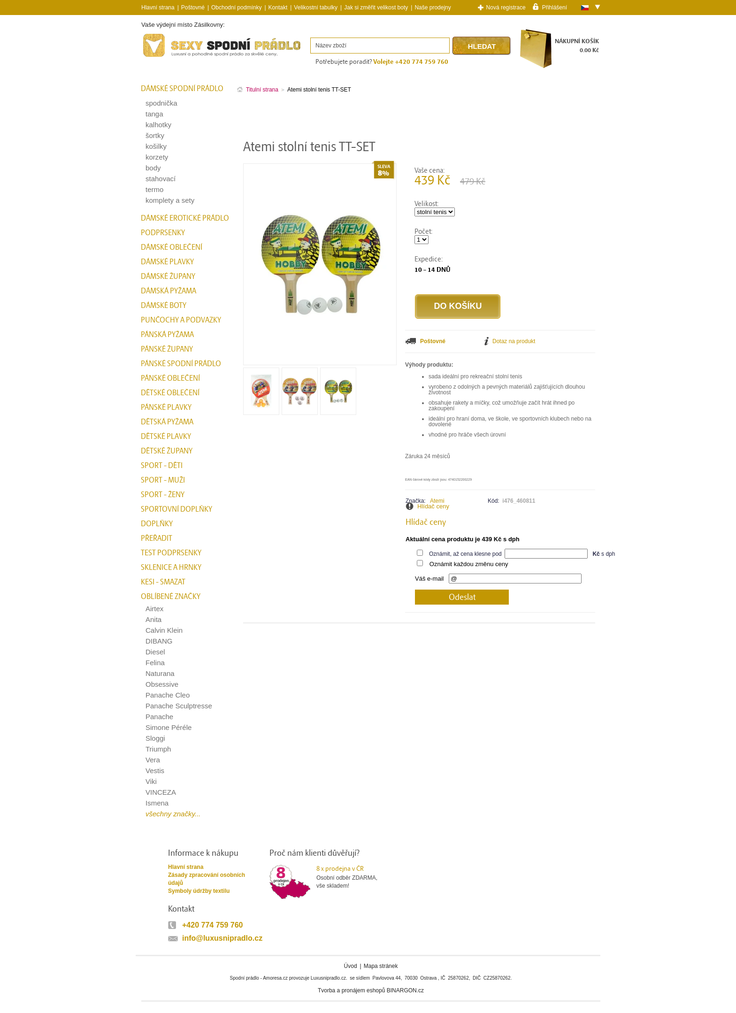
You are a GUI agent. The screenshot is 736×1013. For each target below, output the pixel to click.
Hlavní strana (185, 867)
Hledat (482, 46)
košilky (156, 146)
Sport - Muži (163, 480)
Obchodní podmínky (236, 7)
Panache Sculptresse (179, 705)
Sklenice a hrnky (171, 567)
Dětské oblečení (170, 393)
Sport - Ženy (162, 495)
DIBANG (159, 641)
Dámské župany (168, 276)
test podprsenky (171, 553)
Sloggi (155, 738)
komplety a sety (170, 200)
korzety (157, 157)
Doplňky (157, 524)
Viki (151, 781)
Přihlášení (554, 7)
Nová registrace (506, 7)
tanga (154, 113)
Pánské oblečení (170, 378)
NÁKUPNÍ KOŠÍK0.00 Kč (577, 46)
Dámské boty (163, 305)
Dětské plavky (166, 436)
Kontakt (278, 7)
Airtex (154, 608)
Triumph (158, 748)
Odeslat (462, 597)
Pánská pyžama (167, 334)
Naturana (160, 673)
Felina (155, 662)
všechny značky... (173, 813)
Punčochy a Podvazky (181, 320)
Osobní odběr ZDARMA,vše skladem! (352, 877)
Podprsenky (163, 233)
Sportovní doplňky (176, 509)
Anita (153, 619)
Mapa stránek (381, 966)
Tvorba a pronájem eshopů (351, 990)
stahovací (161, 178)
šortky (155, 135)
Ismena (157, 802)
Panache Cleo (168, 694)
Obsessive (162, 684)
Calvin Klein (164, 630)
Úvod (350, 966)
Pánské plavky (166, 407)
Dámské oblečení (171, 247)
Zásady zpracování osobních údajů (206, 879)
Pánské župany (167, 349)
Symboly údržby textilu (199, 891)
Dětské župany (166, 451)
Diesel (155, 651)
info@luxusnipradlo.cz (222, 938)
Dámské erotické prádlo (185, 218)
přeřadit (156, 538)
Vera (153, 759)
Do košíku (458, 306)
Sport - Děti (162, 465)
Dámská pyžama (168, 291)
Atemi (437, 501)
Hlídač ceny (433, 506)
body (153, 167)
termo (154, 189)
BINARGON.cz (405, 990)
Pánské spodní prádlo (181, 364)
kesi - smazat (163, 582)
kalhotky (158, 124)
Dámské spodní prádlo (182, 88)
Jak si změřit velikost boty (376, 7)
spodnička (161, 103)
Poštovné (193, 7)
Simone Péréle (169, 727)
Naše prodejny (432, 7)
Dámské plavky (167, 262)
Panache (159, 716)
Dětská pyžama (167, 422)
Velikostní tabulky (315, 7)
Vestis (155, 770)
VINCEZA (161, 792)
